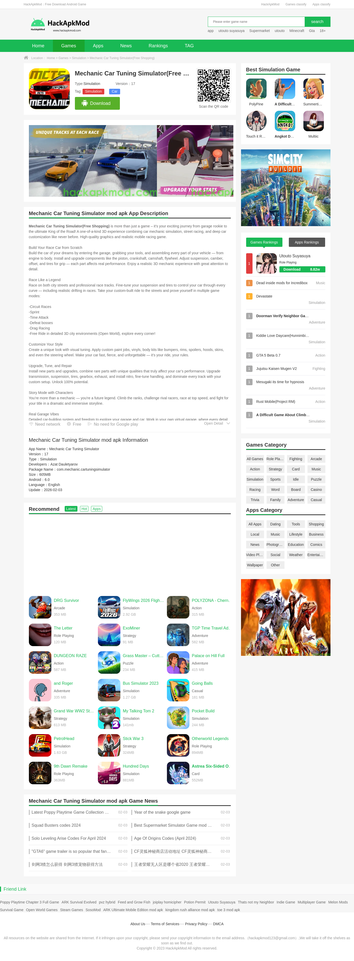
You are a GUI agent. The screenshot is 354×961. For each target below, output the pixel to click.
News (126, 45)
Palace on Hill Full (208, 656)
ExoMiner (131, 628)
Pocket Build (203, 711)
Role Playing (275, 459)
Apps (98, 45)
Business (316, 534)
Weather (296, 555)
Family (275, 500)
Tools (296, 524)
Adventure (296, 500)
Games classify (296, 4)
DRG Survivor (66, 600)
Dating (275, 524)
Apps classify (321, 4)
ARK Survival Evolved (79, 902)
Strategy (275, 469)
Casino (316, 490)
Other (275, 565)
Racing (255, 490)
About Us (137, 924)
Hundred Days (136, 766)
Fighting (296, 459)
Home (38, 45)
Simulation (79, 58)
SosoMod (93, 910)
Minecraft (296, 31)
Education (296, 545)
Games (68, 45)
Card (296, 469)
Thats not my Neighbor (256, 902)
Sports (275, 479)
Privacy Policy (196, 924)
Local (255, 534)
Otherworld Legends (210, 738)
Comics (316, 545)
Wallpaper (255, 565)
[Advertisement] (130, 552)
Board (296, 490)
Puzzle (316, 479)
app (211, 31)
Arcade (316, 459)
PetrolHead (64, 738)
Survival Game (12, 910)
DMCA (218, 924)
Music (316, 469)
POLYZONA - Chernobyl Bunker (212, 600)
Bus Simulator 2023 (141, 683)
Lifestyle (295, 534)
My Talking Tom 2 (138, 711)
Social (275, 555)
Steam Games (71, 910)
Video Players (255, 555)
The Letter (63, 628)
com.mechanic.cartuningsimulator (83, 469)
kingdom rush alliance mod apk (190, 910)
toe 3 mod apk (228, 910)
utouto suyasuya (232, 31)
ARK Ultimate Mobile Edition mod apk (133, 910)
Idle (296, 479)
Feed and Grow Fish (134, 902)
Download (96, 103)
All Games (255, 459)
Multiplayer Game (312, 902)
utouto (280, 31)
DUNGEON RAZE (70, 656)
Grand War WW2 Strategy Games (74, 711)
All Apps (254, 524)
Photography (275, 545)
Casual (316, 500)
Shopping (316, 524)
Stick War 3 (133, 738)
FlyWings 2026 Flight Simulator (143, 600)
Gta (312, 31)
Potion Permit (194, 902)
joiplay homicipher (167, 902)
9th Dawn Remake (71, 766)
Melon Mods (338, 902)
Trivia (255, 500)
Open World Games (42, 910)
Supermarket (259, 31)
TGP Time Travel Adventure (212, 628)
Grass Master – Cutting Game (143, 656)
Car (115, 91)
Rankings (158, 45)
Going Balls (202, 683)
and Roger (63, 683)
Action (255, 469)
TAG (189, 45)
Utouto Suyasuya (295, 256)
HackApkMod (270, 4)
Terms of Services (165, 924)
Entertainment (316, 555)
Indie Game (286, 902)
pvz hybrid (107, 902)
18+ (322, 31)
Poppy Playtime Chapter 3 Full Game (29, 902)
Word (275, 490)
